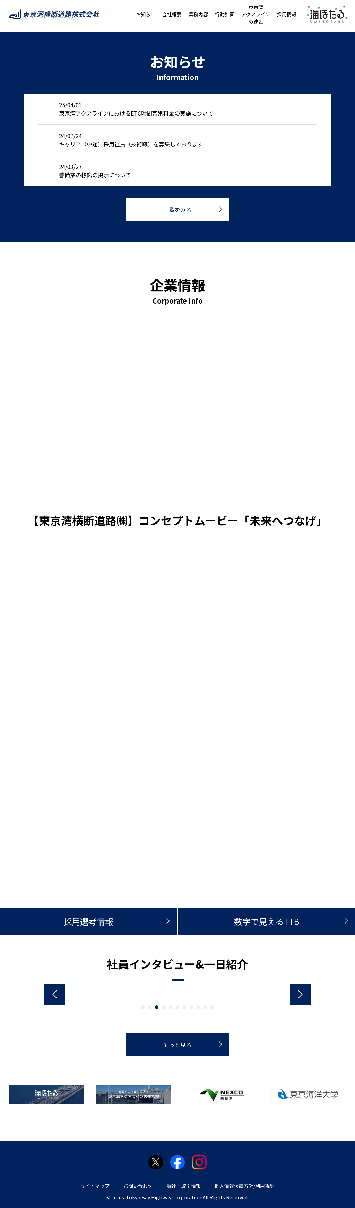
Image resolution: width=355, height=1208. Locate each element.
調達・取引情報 (184, 1185)
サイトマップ (95, 1185)
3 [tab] (156, 1007)
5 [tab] (170, 1007)
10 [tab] (205, 1007)
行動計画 (224, 14)
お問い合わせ (138, 1185)
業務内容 (198, 14)
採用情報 (286, 14)
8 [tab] (191, 1007)
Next (300, 994)
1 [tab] (143, 1007)
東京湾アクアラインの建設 (255, 14)
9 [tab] (198, 1007)
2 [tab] (149, 1007)
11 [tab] (212, 1007)
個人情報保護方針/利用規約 (245, 1185)
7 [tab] (184, 1007)
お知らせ (145, 14)
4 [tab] (163, 1007)
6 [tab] (177, 1007)
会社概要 (172, 14)
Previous (54, 994)
